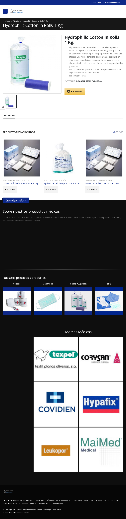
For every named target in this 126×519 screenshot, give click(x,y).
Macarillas (48, 283)
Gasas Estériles (9, 180)
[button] (114, 132)
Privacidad (57, 510)
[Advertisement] (63, 244)
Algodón (80, 81)
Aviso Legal (47, 510)
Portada (7, 21)
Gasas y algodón (94, 81)
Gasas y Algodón (78, 283)
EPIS (109, 283)
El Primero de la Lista (20, 513)
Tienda (16, 21)
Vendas (16, 283)
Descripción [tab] (9, 115)
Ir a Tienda (76, 91)
